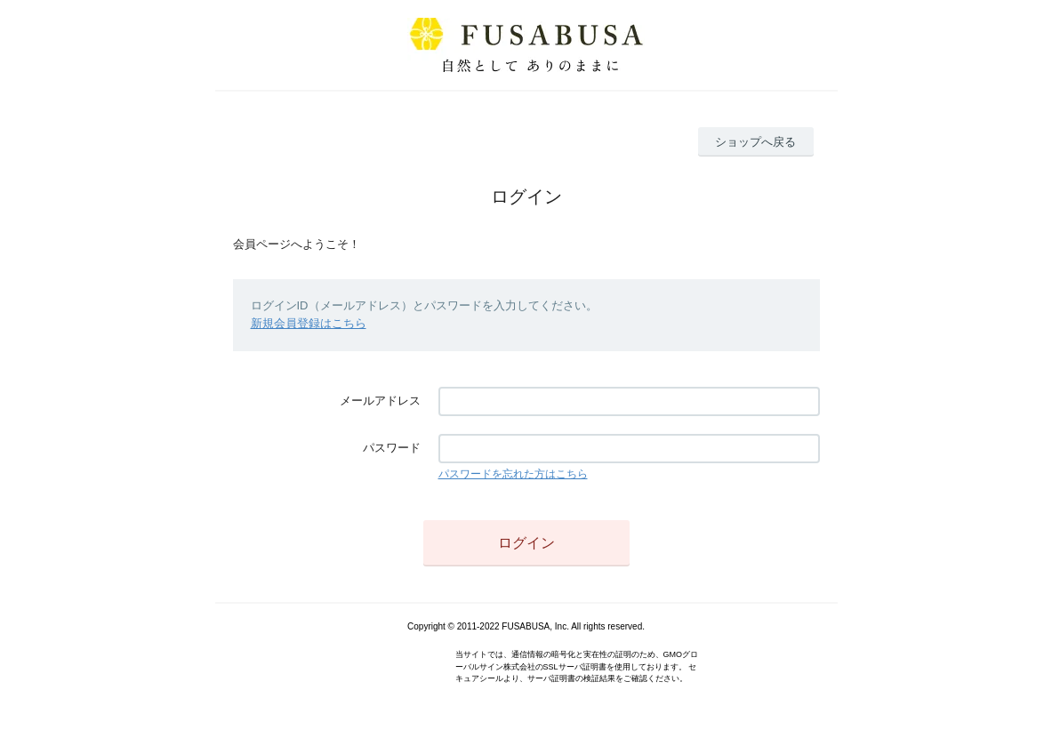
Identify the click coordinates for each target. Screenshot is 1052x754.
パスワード (392, 447)
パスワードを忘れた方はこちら (513, 474)
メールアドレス (380, 400)
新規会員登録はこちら (308, 323)
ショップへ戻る (755, 141)
